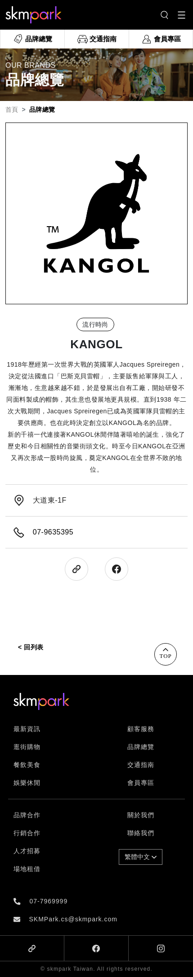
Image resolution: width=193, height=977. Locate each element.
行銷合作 (26, 833)
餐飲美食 (26, 764)
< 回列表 (31, 647)
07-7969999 (48, 901)
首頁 (11, 109)
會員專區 (140, 782)
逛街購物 (26, 746)
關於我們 (140, 815)
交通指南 (140, 764)
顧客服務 (140, 728)
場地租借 (26, 868)
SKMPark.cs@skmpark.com (73, 919)
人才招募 (26, 850)
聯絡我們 (140, 833)
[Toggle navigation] (181, 15)
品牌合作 (26, 815)
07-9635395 (53, 532)
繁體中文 (141, 856)
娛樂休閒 (26, 782)
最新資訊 (26, 728)
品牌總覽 (140, 746)
